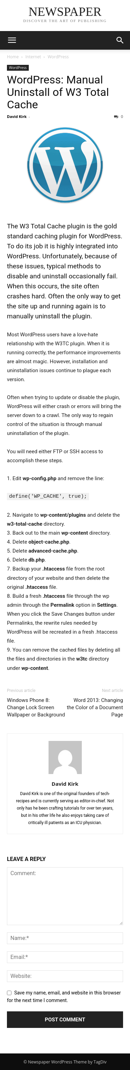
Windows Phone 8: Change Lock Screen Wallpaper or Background (36, 707)
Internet (33, 57)
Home (13, 57)
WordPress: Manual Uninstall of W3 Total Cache (58, 92)
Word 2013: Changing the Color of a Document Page (95, 707)
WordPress (58, 57)
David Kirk (17, 116)
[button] (12, 40)
